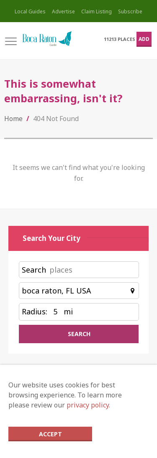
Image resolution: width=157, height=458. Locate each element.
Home (13, 118)
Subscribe (130, 11)
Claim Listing (96, 11)
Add (144, 39)
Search (34, 270)
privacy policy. (88, 405)
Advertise (63, 11)
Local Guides (30, 11)
